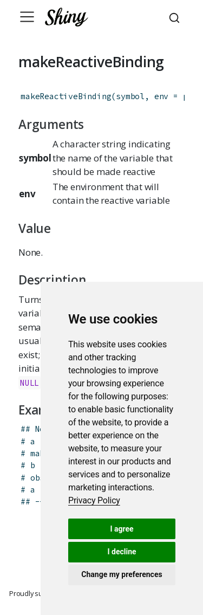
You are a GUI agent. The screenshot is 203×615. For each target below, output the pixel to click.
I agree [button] (121, 529)
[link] (94, 500)
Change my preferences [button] (121, 574)
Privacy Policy (94, 500)
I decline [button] (121, 551)
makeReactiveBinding (66, 96)
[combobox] (176, 17)
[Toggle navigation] (27, 17)
